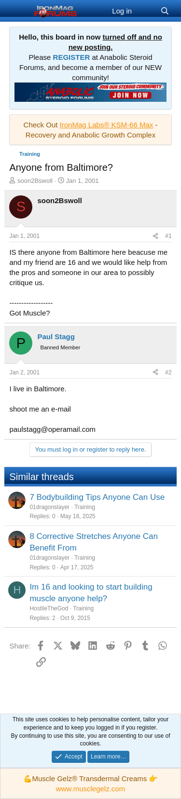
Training (84, 507)
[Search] (164, 11)
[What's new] (146, 11)
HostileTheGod (48, 608)
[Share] (155, 236)
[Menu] (17, 11)
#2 (168, 372)
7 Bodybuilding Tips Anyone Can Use (97, 497)
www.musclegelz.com (90, 789)
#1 (168, 236)
